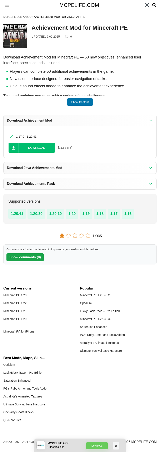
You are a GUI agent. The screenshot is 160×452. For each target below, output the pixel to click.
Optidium (86, 303)
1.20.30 (36, 214)
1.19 (86, 214)
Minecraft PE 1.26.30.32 (95, 319)
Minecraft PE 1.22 (14, 303)
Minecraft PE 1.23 (14, 295)
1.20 (72, 214)
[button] (7, 5)
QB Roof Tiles (12, 420)
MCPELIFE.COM (79, 5)
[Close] (116, 445)
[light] (147, 5)
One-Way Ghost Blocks (18, 412)
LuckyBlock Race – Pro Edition (100, 311)
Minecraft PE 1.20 (14, 319)
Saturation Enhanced (93, 327)
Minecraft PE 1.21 (14, 311)
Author (28, 441)
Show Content (80, 102)
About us (11, 441)
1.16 (127, 214)
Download (96, 445)
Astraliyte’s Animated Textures (99, 342)
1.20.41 (17, 214)
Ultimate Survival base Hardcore (101, 350)
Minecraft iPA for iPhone (18, 331)
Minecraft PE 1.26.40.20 (95, 295)
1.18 (100, 214)
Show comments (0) (25, 257)
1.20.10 (55, 214)
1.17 (114, 214)
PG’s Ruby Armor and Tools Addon (102, 334)
